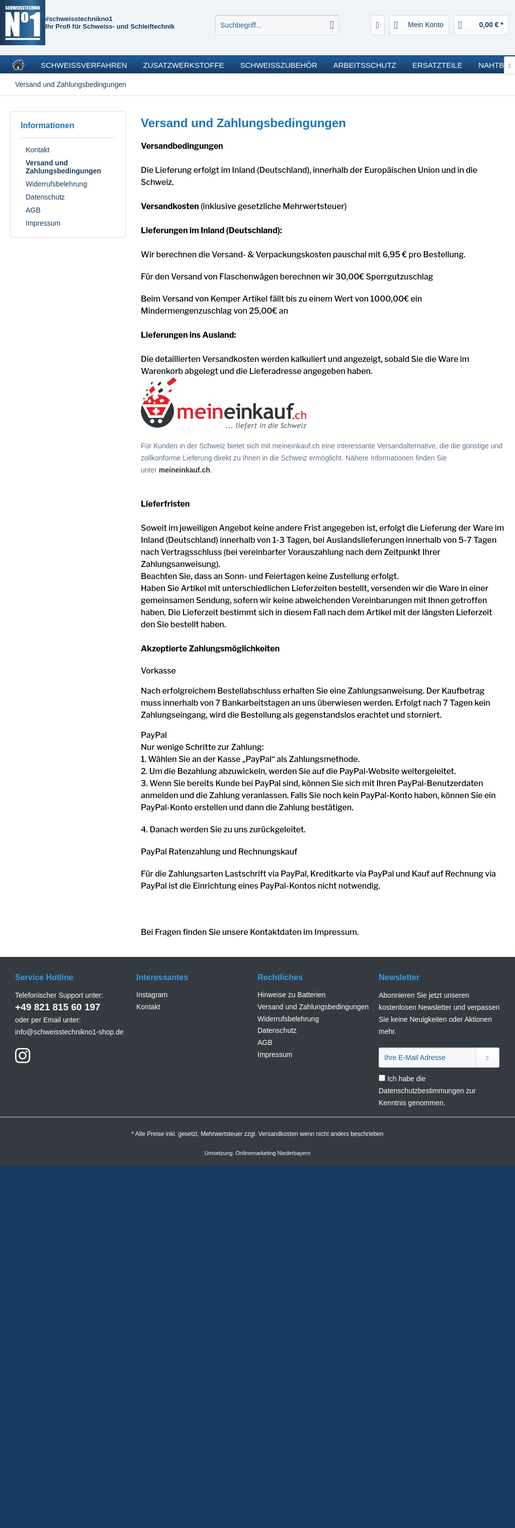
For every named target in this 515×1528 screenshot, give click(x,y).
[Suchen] (332, 25)
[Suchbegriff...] (277, 25)
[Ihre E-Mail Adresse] (427, 1057)
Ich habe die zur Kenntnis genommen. (427, 1091)
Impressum (43, 223)
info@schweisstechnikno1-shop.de (69, 1032)
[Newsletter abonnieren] (487, 1057)
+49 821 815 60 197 (58, 1007)
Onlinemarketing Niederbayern (272, 1153)
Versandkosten (278, 1133)
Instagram (151, 995)
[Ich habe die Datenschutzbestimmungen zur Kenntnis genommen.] (382, 1078)
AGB (33, 210)
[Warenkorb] (481, 25)
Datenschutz (45, 197)
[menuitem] (277, 25)
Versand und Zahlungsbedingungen (63, 167)
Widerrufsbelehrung (56, 184)
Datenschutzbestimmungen (421, 1091)
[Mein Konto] (419, 25)
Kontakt (37, 150)
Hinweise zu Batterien (291, 995)
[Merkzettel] (378, 25)
